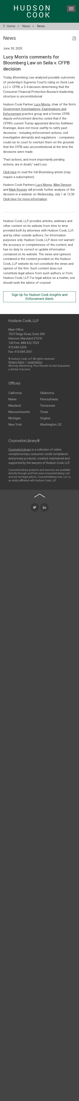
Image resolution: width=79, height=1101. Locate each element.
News (26, 26)
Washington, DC (51, 424)
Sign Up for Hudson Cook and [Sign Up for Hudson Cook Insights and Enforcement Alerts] (39, 297)
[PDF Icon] (74, 39)
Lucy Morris (42, 104)
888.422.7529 (30, 342)
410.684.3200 (17, 347)
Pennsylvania (49, 399)
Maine (12, 399)
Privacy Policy (16, 362)
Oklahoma (47, 393)
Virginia (45, 418)
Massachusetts (19, 412)
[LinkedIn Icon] (44, 553)
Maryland (14, 405)
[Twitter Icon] (35, 553)
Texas (44, 412)
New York (15, 424)
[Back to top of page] (39, 541)
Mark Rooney (18, 190)
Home (11, 26)
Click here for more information (25, 199)
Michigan (14, 418)
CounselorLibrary (19, 449)
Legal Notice (35, 362)
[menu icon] (71, 8)
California (15, 393)
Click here (10, 172)
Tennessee (47, 405)
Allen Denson (62, 185)
